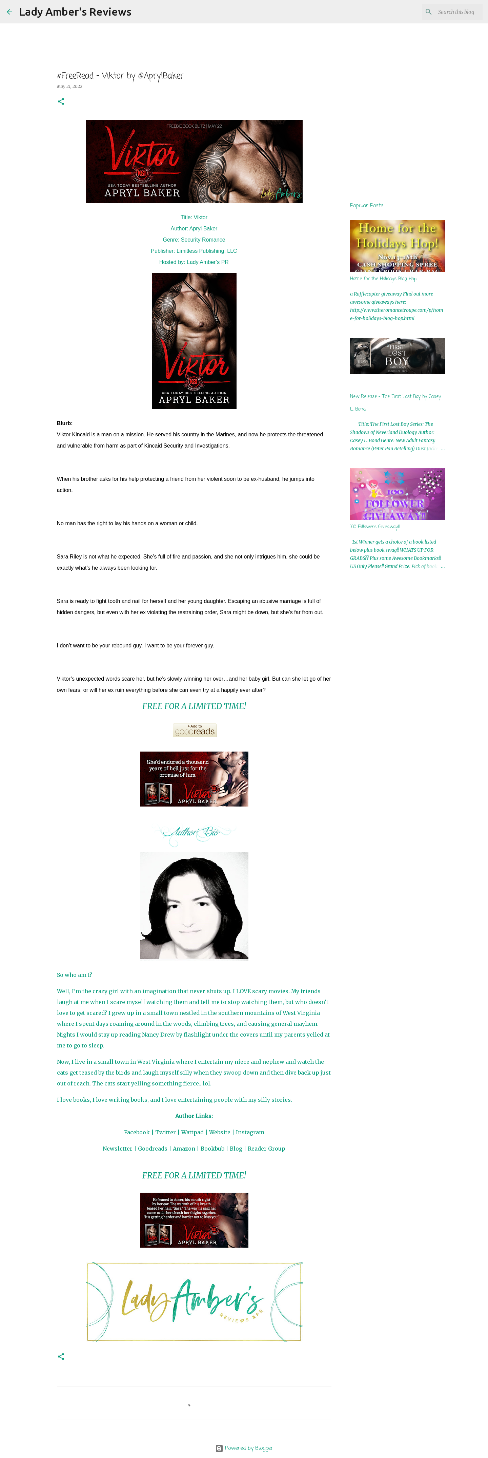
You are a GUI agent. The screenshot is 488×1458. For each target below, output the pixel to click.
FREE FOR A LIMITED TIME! (194, 706)
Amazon (184, 1148)
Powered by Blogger (244, 1448)
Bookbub (212, 1148)
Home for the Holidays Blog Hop (383, 279)
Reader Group (266, 1148)
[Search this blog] (447, 12)
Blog (236, 1148)
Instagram (250, 1132)
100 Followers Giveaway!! (375, 527)
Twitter (165, 1132)
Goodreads (152, 1148)
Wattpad (192, 1132)
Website (219, 1132)
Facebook (137, 1132)
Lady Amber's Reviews (75, 11)
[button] (61, 102)
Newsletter (118, 1148)
